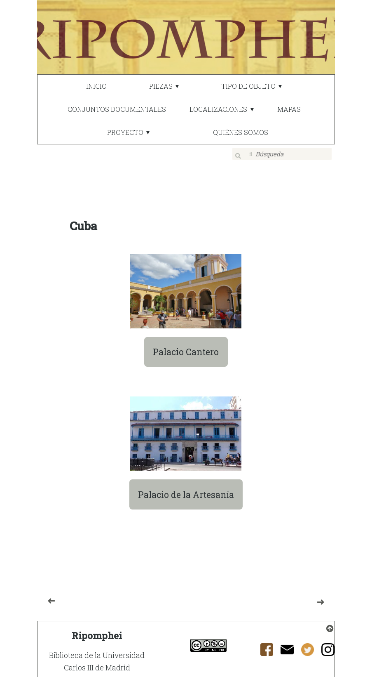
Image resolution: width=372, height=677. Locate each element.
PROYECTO (125, 132)
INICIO (96, 86)
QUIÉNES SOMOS (240, 132)
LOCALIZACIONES (218, 109)
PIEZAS (161, 86)
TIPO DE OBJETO (248, 86)
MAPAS (289, 109)
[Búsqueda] (282, 154)
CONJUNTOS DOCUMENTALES (117, 109)
